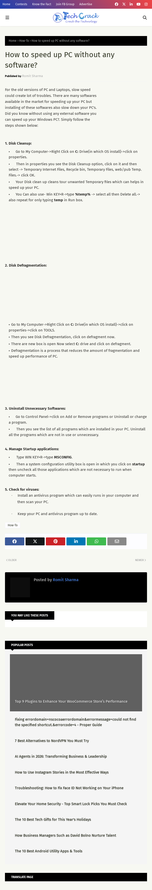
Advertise (85, 4)
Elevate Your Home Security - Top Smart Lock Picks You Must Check (71, 804)
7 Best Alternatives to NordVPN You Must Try (52, 740)
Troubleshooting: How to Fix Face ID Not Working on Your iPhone (69, 788)
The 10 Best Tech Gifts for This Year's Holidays (53, 819)
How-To (24, 40)
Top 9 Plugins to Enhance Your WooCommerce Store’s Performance (71, 701)
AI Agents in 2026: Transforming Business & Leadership (61, 756)
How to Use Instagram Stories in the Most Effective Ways (62, 772)
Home (6, 4)
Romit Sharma (32, 76)
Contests (21, 4)
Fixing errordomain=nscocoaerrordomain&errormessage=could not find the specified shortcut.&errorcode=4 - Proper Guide (75, 722)
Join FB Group (65, 4)
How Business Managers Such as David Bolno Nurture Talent (65, 835)
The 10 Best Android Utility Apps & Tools (48, 851)
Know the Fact (41, 4)
